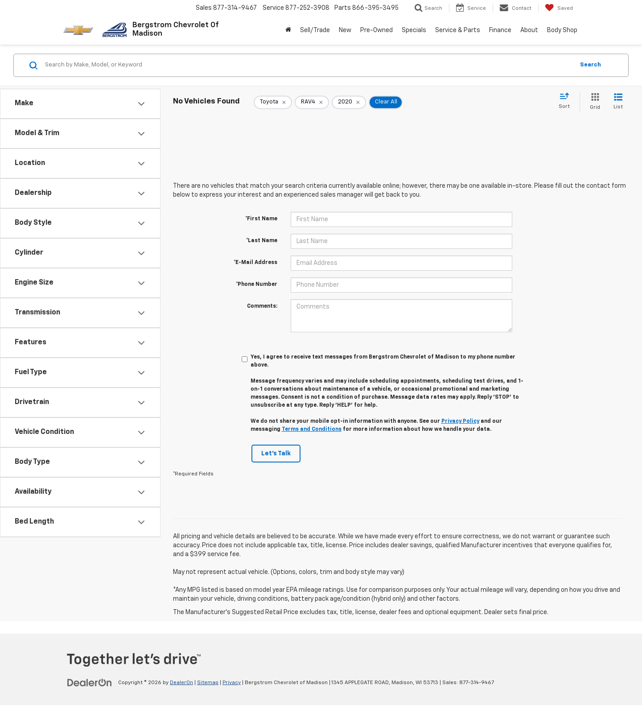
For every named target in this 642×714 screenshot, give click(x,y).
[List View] (618, 101)
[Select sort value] (567, 101)
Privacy (231, 682)
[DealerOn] (89, 682)
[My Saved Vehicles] (559, 8)
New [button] (345, 30)
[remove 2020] (349, 102)
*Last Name (261, 241)
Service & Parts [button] (457, 30)
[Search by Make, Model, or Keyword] (308, 65)
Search (590, 65)
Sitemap (207, 682)
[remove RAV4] (312, 102)
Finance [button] (500, 30)
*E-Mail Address (255, 262)
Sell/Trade (315, 30)
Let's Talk (276, 453)
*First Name (261, 219)
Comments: (262, 306)
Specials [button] (414, 30)
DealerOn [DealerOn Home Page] (181, 682)
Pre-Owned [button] (376, 30)
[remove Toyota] (273, 102)
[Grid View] (593, 101)
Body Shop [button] (562, 30)
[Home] (288, 30)
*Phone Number (256, 284)
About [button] (529, 30)
